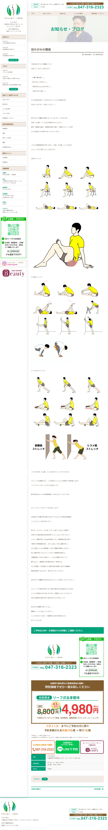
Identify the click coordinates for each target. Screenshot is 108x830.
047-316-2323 (7, 189)
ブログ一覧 (13, 89)
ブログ (44, 779)
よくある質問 (6, 109)
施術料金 (5, 104)
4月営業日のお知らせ (8, 49)
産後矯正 (5, 162)
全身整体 (5, 157)
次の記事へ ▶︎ (99, 789)
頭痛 (4, 133)
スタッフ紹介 (6, 113)
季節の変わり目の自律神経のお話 (12, 85)
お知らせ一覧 (13, 60)
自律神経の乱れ (7, 147)
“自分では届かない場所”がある (11, 78)
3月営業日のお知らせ (8, 55)
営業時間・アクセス (8, 118)
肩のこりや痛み (7, 138)
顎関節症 (5, 128)
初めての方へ (6, 99)
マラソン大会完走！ (8, 72)
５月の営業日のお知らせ (9, 43)
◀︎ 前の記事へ (36, 789)
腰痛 (4, 142)
